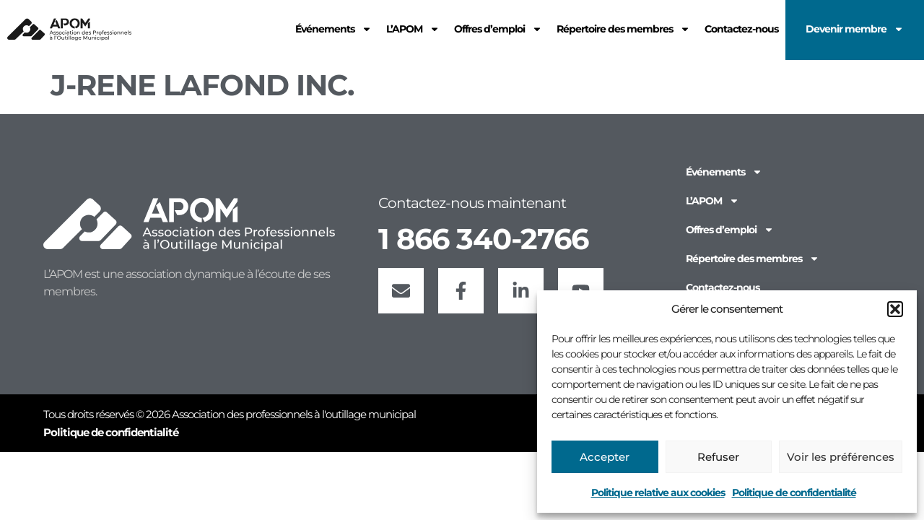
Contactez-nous (722, 287)
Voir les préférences (840, 457)
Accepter (604, 457)
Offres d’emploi (730, 229)
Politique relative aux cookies (658, 492)
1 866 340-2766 (483, 238)
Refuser (718, 457)
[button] (895, 309)
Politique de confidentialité (794, 492)
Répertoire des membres (752, 258)
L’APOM (712, 200)
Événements (724, 172)
